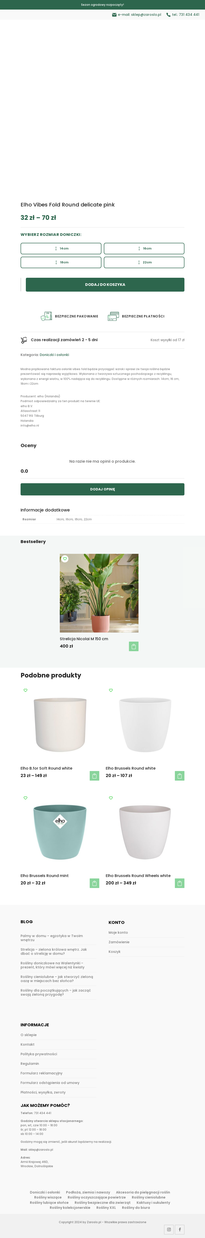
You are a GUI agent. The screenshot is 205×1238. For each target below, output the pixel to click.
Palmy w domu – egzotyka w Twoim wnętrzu (52, 937)
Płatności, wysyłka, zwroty (43, 1092)
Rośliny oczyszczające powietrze (97, 1197)
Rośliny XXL (106, 1207)
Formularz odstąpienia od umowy (50, 1082)
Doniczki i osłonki (54, 354)
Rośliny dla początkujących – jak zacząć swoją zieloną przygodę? (56, 992)
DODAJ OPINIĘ (102, 489)
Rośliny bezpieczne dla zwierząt (103, 1202)
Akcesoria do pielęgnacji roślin (143, 1192)
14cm (61, 248)
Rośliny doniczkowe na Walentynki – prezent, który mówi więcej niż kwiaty (52, 965)
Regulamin (30, 1063)
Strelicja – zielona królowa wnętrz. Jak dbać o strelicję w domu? (54, 951)
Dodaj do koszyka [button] (134, 646)
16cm (144, 248)
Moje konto (118, 932)
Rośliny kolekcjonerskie (70, 1207)
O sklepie (29, 1035)
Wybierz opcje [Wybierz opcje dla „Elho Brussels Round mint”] (94, 883)
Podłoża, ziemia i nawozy (88, 1192)
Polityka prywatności (39, 1054)
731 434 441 (189, 14)
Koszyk (115, 951)
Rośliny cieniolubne (149, 1197)
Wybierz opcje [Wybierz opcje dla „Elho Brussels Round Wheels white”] (179, 883)
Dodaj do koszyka (105, 284)
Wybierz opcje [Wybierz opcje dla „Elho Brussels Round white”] (179, 776)
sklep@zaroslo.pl (146, 14)
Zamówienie (119, 942)
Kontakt (27, 1044)
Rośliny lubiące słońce (49, 1202)
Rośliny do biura (136, 1207)
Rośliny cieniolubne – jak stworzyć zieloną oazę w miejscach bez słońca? (57, 978)
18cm (61, 262)
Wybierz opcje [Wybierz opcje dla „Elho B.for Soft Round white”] (94, 776)
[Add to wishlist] (64, 558)
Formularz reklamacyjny (41, 1073)
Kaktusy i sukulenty (153, 1202)
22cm (144, 262)
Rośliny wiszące (48, 1197)
